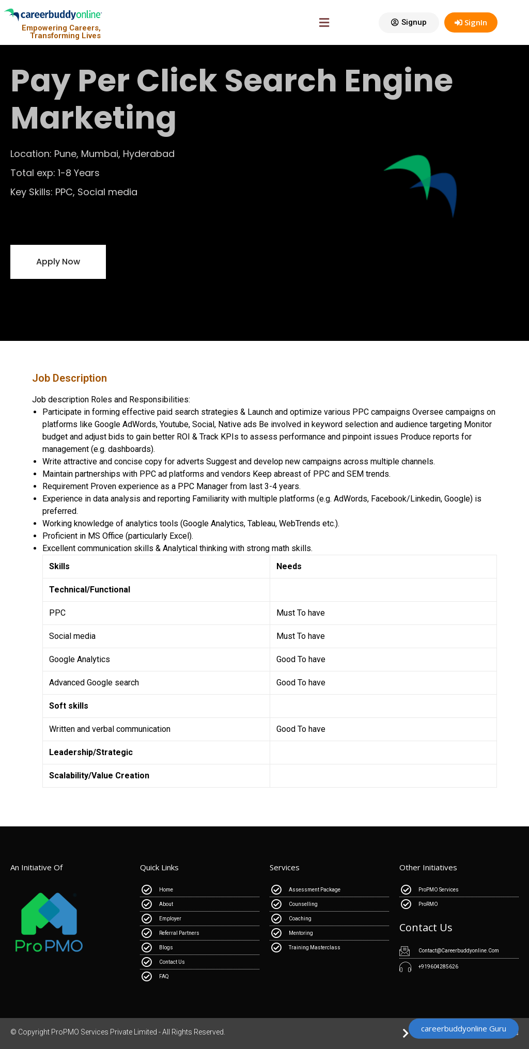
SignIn (471, 22)
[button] (409, 22)
